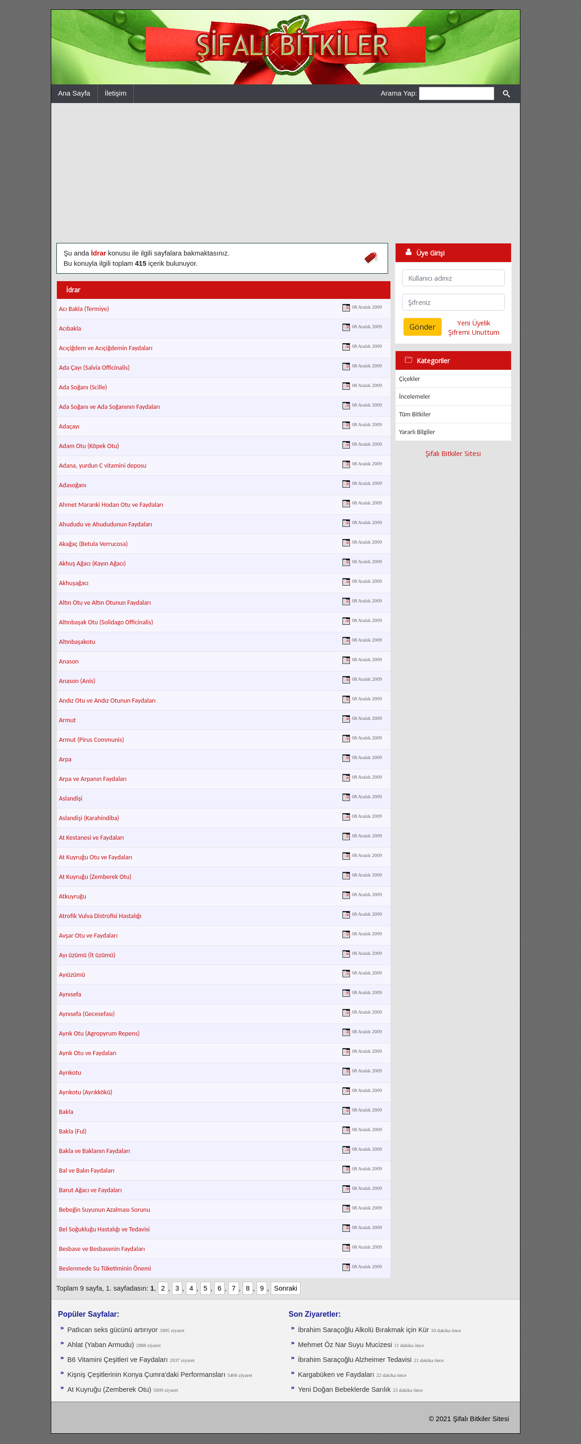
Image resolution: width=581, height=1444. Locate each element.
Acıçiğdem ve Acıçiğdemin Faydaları (106, 348)
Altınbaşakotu (77, 642)
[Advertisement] (285, 173)
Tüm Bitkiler (415, 414)
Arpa (65, 759)
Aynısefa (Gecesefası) (87, 1014)
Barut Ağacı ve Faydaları (90, 1190)
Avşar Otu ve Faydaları (88, 936)
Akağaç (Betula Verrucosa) (93, 544)
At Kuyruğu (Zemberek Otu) (95, 877)
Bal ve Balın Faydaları (87, 1171)
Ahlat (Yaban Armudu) (101, 1344)
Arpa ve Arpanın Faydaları (93, 779)
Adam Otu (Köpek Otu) (89, 446)
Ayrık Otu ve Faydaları (87, 1053)
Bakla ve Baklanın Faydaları (94, 1151)
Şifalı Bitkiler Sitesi (453, 453)
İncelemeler (415, 397)
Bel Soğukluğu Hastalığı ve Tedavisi (104, 1229)
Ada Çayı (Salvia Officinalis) (94, 368)
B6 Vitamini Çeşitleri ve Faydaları (118, 1359)
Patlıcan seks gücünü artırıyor (113, 1329)
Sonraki (285, 1288)
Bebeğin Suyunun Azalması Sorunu (104, 1210)
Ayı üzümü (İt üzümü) (87, 955)
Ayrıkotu (70, 1073)
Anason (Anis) (77, 681)
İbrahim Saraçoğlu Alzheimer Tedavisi (355, 1359)
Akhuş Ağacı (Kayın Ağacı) (92, 563)
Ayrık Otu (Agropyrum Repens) (99, 1033)
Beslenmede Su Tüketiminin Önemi (105, 1268)
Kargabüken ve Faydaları (336, 1374)
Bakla (66, 1112)
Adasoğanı (73, 485)
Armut (67, 720)
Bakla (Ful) (73, 1131)
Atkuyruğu (73, 896)
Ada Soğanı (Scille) (83, 387)
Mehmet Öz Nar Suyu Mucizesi (345, 1344)
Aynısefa (70, 994)
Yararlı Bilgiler (417, 432)
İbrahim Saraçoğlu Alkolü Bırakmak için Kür (363, 1329)
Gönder (423, 327)
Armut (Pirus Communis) (91, 740)
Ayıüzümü (72, 975)
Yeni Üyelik (473, 322)
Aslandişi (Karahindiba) (89, 818)
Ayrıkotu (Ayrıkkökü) (86, 1092)
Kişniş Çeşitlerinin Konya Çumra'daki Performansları (147, 1374)
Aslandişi (70, 798)
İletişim (116, 93)
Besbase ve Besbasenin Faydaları (102, 1249)
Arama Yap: (399, 93)
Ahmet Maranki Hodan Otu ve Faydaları (111, 505)
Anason (69, 661)
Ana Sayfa (74, 93)
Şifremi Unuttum (473, 332)
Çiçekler (409, 379)
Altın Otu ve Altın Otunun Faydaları (105, 603)
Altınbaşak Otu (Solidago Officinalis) (106, 622)
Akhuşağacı (74, 583)
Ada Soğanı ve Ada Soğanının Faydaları (109, 407)
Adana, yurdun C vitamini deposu (103, 466)
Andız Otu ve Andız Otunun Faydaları (107, 701)
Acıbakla (70, 328)
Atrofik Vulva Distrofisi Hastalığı (100, 916)
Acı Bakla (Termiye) (84, 309)
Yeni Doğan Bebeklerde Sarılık (344, 1389)
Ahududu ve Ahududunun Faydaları (105, 524)
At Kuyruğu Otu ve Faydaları (95, 857)
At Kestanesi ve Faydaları (91, 838)
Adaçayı (69, 426)
